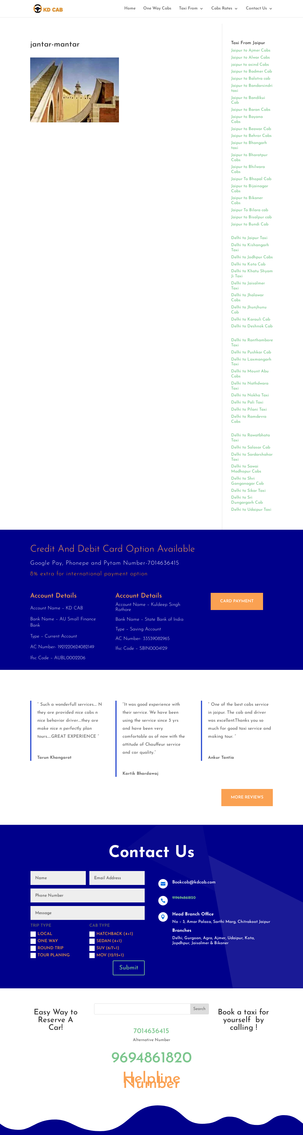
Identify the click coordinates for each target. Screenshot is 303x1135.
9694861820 (151, 1058)
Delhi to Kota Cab (248, 264)
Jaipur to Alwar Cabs (250, 57)
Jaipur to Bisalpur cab (251, 217)
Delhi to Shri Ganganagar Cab (247, 481)
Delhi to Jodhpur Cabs (252, 257)
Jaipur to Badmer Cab (251, 71)
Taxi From (188, 9)
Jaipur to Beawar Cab (251, 129)
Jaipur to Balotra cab (250, 78)
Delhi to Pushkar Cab (251, 352)
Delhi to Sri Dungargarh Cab (247, 500)
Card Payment (237, 601)
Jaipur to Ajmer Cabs (250, 50)
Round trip (46, 948)
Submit (128, 968)
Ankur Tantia (221, 757)
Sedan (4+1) (105, 941)
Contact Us (256, 9)
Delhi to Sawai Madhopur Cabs (246, 469)
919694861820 (184, 898)
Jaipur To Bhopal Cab (251, 179)
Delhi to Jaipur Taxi (249, 238)
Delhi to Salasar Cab (250, 447)
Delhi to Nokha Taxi (250, 395)
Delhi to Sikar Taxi (248, 491)
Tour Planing (50, 955)
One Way (44, 941)
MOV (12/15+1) (106, 955)
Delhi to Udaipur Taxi (251, 510)
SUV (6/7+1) (104, 948)
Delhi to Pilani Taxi (249, 409)
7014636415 (151, 1031)
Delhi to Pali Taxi (247, 402)
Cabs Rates (221, 9)
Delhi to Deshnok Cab (252, 326)
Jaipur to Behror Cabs (251, 136)
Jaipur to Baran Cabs (250, 110)
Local (41, 934)
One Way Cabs (157, 9)
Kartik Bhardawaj (140, 773)
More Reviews (247, 797)
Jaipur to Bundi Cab (249, 224)
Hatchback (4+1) (111, 934)
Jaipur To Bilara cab (249, 210)
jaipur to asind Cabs (250, 65)
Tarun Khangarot (54, 757)
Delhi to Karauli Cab (250, 319)
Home (130, 9)
